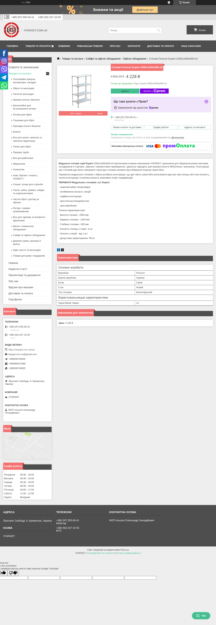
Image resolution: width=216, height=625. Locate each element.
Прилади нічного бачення (27, 126)
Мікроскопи (19, 163)
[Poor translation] (13, 573)
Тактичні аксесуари (23, 94)
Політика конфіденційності (127, 553)
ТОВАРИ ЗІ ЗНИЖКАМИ (24, 67)
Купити (125, 91)
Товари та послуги (38, 46)
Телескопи (18, 169)
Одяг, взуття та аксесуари (27, 250)
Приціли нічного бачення (26, 99)
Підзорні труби (21, 152)
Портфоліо (15, 299)
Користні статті (18, 268)
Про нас (115, 46)
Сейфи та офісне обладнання (103, 58)
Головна (12, 46)
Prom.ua (125, 550)
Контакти (134, 46)
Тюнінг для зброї (22, 146)
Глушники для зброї (23, 120)
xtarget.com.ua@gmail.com (22, 354)
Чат (201, 615)
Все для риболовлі (23, 158)
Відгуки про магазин (21, 287)
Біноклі (17, 131)
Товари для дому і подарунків (29, 255)
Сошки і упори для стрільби (28, 184)
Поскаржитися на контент (99, 553)
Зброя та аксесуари (23, 88)
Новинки (64, 46)
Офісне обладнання (134, 58)
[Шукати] (159, 30)
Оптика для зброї (22, 114)
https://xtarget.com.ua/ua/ (22, 349)
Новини (13, 262)
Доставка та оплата (160, 46)
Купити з (154, 91)
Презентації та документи (25, 275)
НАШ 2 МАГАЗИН (191, 46)
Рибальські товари (90, 46)
